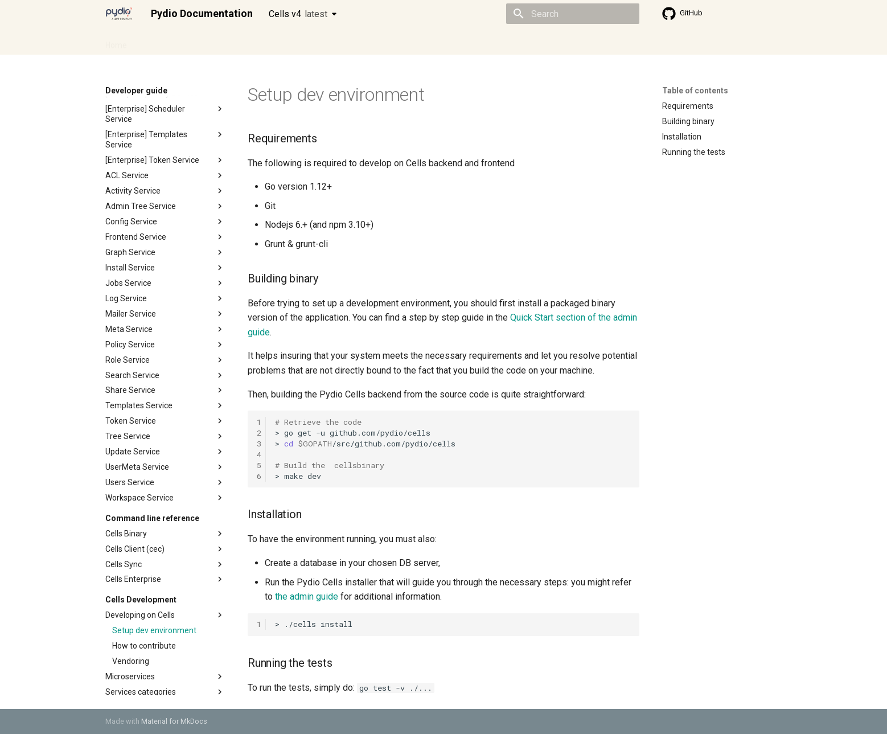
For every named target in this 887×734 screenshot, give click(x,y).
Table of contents (695, 90)
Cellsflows (218, 41)
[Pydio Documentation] (119, 13)
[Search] (572, 13)
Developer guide (279, 41)
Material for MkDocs (174, 721)
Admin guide (163, 41)
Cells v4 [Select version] (298, 14)
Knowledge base (351, 41)
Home (116, 41)
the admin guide (306, 596)
